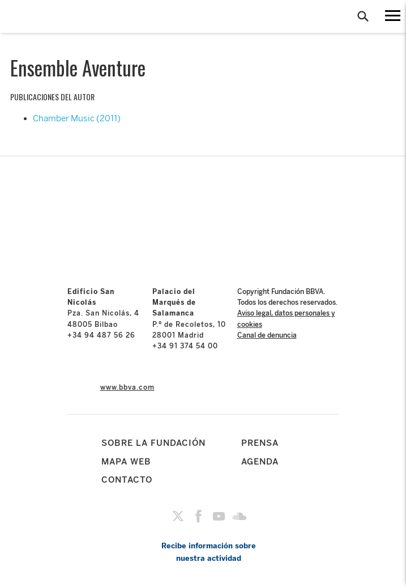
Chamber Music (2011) (77, 118)
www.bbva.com (127, 387)
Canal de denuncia (267, 335)
